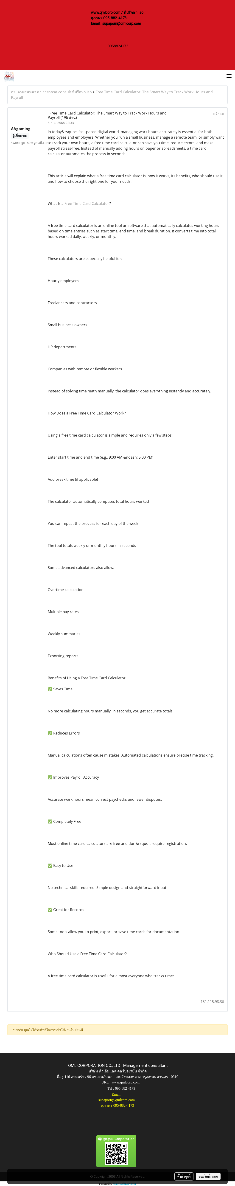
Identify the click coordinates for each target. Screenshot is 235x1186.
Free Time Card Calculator (86, 203)
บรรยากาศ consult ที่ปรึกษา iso (66, 91)
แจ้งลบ (218, 113)
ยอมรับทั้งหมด (208, 1176)
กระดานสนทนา (23, 91)
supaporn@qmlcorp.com (121, 23)
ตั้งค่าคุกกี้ (183, 1176)
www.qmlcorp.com (126, 1082)
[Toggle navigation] (229, 76)
